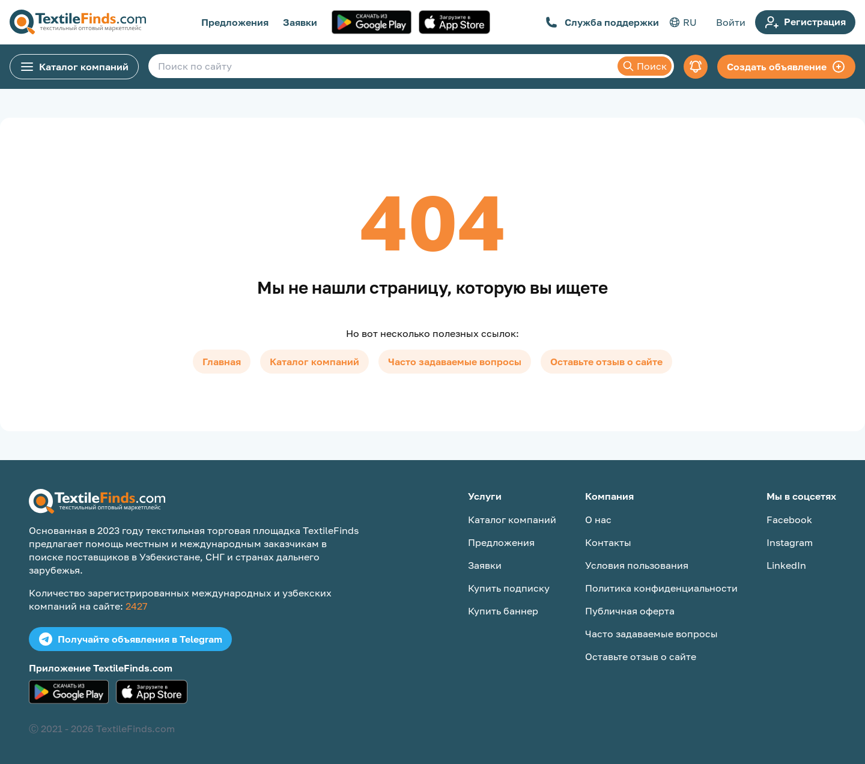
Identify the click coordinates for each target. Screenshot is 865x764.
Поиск (644, 66)
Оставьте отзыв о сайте (606, 362)
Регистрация (805, 22)
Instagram (789, 542)
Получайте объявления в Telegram (130, 639)
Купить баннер (503, 611)
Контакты (608, 542)
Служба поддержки (602, 22)
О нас (598, 520)
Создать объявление (786, 66)
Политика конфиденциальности (661, 588)
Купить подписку (509, 588)
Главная (221, 362)
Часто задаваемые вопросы (454, 362)
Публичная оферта (630, 611)
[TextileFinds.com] (78, 22)
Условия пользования (636, 565)
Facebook (789, 520)
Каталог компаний (74, 66)
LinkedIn (786, 565)
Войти (730, 22)
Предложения (235, 22)
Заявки (300, 22)
